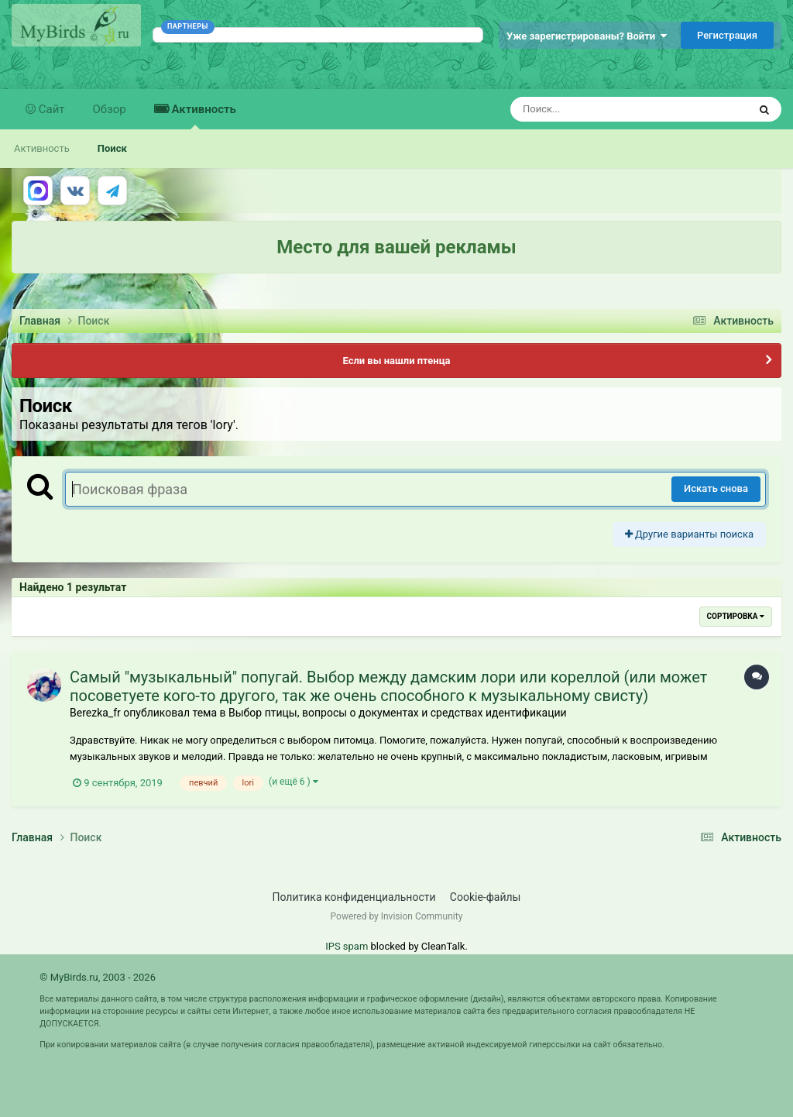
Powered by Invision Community (397, 916)
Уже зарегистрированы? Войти (586, 36)
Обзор (109, 109)
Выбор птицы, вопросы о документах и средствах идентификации (397, 712)
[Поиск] (600, 109)
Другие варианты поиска (689, 534)
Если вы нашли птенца (396, 360)
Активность (202, 115)
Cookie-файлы (485, 897)
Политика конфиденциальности (354, 897)
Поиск (112, 148)
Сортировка (735, 616)
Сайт (50, 109)
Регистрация (727, 35)
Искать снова (716, 488)
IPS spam (346, 946)
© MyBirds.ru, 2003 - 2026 (97, 977)
